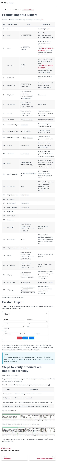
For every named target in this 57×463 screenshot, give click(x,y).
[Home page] (5, 10)
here (42, 20)
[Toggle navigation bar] (2, 3)
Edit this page (6, 448)
